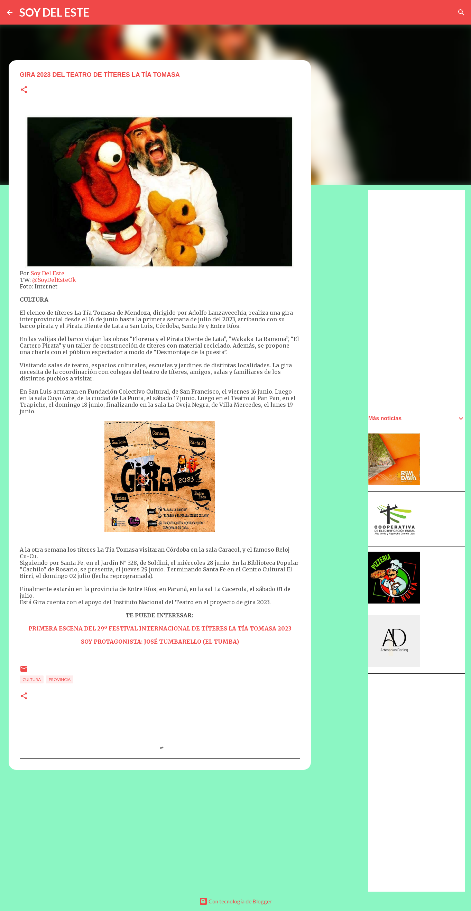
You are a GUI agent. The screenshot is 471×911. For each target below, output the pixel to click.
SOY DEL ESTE (54, 12)
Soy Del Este (47, 273)
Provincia (60, 679)
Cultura (31, 679)
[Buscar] (461, 12)
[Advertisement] (345, 386)
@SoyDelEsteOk (54, 279)
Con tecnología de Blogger (235, 901)
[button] (24, 90)
